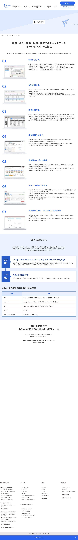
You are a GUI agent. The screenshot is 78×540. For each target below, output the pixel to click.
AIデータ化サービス (6, 497)
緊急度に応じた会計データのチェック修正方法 (9, 518)
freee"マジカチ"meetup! (28, 515)
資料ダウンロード (67, 7)
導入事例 (49, 7)
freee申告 (24, 491)
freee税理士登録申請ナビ (28, 495)
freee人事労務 (25, 497)
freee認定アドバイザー (6, 503)
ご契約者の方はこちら (37, 7)
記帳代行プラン (5, 493)
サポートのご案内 (26, 511)
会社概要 (64, 489)
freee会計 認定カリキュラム (8, 521)
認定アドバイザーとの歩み (68, 491)
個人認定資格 (4, 508)
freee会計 (24, 489)
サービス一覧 (10, 35)
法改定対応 (44, 499)
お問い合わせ (65, 494)
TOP (3, 35)
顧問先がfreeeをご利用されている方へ (8, 514)
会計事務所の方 (15, 7)
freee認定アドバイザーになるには (8, 505)
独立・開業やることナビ (7, 527)
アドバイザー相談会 (27, 517)
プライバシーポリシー (41, 533)
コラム (43, 491)
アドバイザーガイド (27, 509)
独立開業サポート (5, 524)
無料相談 (67, 3)
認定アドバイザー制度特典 (8, 491)
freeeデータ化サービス (7, 499)
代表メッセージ (66, 487)
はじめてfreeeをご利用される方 (8, 512)
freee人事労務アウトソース (28, 499)
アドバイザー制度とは (6, 489)
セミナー (55, 7)
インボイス (44, 493)
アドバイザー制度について (6, 487)
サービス (25, 7)
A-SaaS (23, 493)
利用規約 (31, 533)
